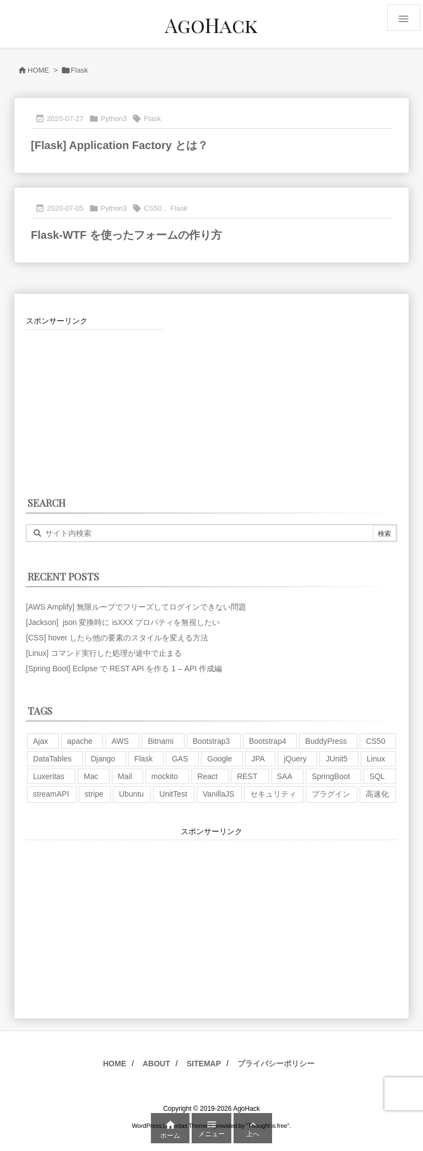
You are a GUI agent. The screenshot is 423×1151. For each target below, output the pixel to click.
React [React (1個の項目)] (207, 776)
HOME (38, 70)
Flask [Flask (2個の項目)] (143, 758)
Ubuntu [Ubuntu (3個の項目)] (131, 794)
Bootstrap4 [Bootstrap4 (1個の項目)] (267, 741)
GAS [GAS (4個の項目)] (180, 758)
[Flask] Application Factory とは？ (119, 145)
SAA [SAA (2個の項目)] (284, 776)
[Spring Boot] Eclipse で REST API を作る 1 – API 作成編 (124, 668)
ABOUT (156, 1063)
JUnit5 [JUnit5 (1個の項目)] (337, 758)
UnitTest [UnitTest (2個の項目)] (173, 794)
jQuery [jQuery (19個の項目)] (295, 758)
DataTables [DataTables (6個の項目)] (52, 758)
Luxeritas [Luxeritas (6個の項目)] (48, 776)
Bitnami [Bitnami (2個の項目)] (160, 741)
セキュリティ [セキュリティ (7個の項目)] (273, 794)
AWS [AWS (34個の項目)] (119, 741)
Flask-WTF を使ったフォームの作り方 (126, 235)
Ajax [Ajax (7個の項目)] (40, 741)
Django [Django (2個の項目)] (103, 758)
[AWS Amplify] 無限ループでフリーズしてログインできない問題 (136, 606)
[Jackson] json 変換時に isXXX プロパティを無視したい (123, 622)
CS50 (153, 208)
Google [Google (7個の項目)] (219, 758)
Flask (152, 118)
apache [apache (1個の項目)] (80, 741)
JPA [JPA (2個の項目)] (258, 758)
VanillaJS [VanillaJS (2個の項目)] (218, 794)
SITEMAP (204, 1063)
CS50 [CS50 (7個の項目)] (375, 741)
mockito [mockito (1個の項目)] (164, 776)
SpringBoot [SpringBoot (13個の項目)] (331, 776)
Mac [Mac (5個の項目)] (91, 776)
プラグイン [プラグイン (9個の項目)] (331, 794)
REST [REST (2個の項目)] (247, 776)
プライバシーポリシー (275, 1063)
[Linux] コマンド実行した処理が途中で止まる (104, 653)
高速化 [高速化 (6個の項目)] (377, 794)
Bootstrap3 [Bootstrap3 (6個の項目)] (211, 741)
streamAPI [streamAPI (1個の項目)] (51, 794)
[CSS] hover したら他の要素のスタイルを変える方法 (117, 637)
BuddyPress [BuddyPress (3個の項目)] (325, 741)
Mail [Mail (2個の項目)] (125, 776)
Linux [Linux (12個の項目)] (376, 758)
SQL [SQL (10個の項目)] (377, 776)
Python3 (114, 118)
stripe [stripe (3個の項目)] (94, 794)
